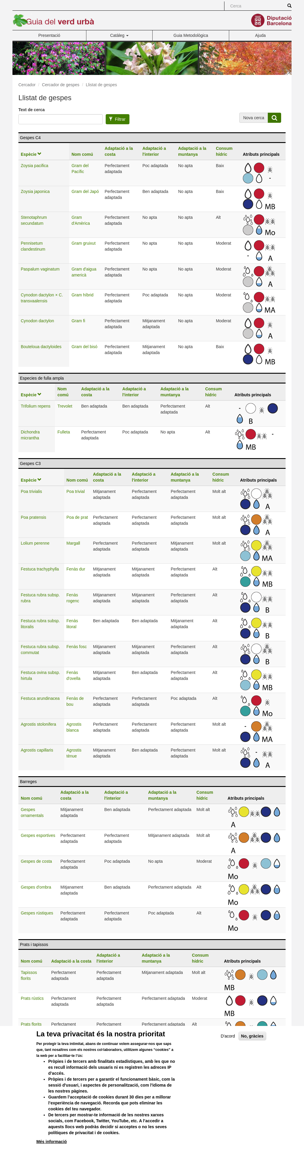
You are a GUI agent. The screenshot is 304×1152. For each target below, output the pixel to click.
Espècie (31, 154)
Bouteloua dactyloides (41, 346)
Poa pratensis (33, 517)
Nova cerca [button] (253, 117)
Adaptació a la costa (119, 151)
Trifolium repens (35, 406)
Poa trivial (75, 491)
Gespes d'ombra (36, 887)
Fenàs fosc (76, 646)
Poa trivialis (31, 491)
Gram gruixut (84, 243)
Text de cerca (31, 109)
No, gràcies (252, 1048)
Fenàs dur (75, 569)
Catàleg (119, 35)
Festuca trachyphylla (40, 569)
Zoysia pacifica (34, 165)
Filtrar (117, 119)
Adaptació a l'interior (154, 151)
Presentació (49, 35)
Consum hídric (224, 151)
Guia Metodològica (190, 35)
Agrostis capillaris (37, 750)
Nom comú (82, 154)
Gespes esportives (38, 835)
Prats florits (31, 1024)
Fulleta (63, 432)
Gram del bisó (84, 346)
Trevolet (64, 406)
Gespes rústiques (37, 913)
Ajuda (260, 35)
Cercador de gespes (60, 84)
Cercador (27, 84)
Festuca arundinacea (40, 698)
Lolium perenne (35, 543)
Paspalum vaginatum (40, 269)
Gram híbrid (83, 295)
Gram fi (78, 320)
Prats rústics (32, 998)
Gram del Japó (85, 191)
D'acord (228, 1048)
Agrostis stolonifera (38, 724)
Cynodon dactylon (37, 320)
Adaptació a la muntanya (192, 151)
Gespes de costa (36, 861)
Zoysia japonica (35, 191)
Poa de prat (77, 517)
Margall (73, 543)
